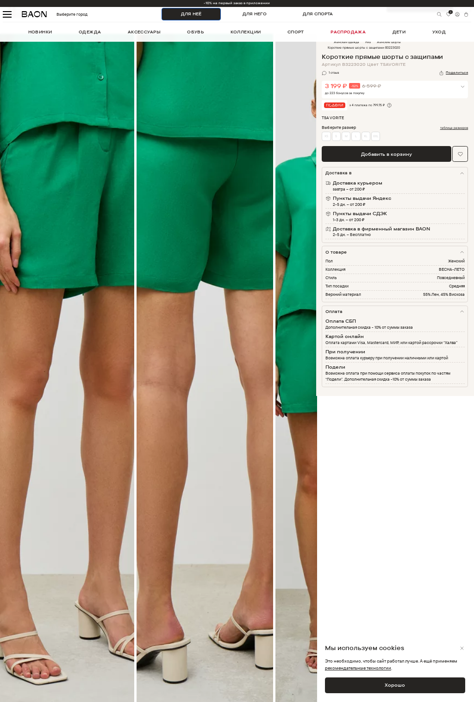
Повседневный (451, 277)
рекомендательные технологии (358, 667)
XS (326, 136)
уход (439, 31)
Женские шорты (389, 42)
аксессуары (144, 31)
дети (399, 31)
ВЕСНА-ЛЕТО (452, 269)
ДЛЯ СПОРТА (318, 13)
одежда (90, 31)
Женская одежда (346, 42)
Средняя (457, 285)
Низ (368, 42)
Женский (456, 260)
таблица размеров (454, 128)
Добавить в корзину (386, 154)
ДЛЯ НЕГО (255, 13)
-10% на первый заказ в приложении (237, 3)
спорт (295, 31)
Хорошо (395, 685)
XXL (376, 136)
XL (366, 136)
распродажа (348, 31)
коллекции (246, 31)
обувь (195, 31)
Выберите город (60, 14)
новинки (40, 31)
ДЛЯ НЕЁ (191, 13)
